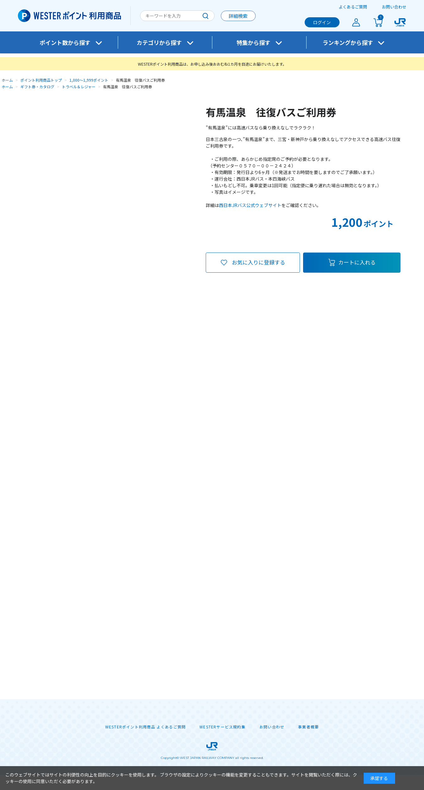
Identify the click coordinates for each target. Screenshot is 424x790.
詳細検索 (238, 16)
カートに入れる (357, 262)
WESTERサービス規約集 (222, 726)
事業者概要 (308, 726)
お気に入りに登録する (258, 262)
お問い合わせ (394, 7)
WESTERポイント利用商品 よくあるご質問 (145, 726)
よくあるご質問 (353, 7)
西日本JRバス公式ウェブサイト (250, 205)
